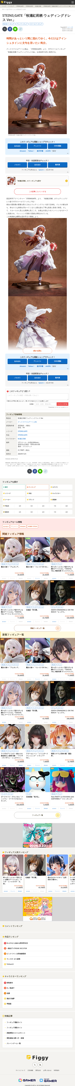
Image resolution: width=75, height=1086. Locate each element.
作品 (29, 493)
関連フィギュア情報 (13, 534)
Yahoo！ (31, 151)
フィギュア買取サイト (14, 1028)
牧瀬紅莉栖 (38, 6)
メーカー (6, 500)
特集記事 (7, 1016)
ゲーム (53, 607)
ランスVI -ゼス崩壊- (14, 959)
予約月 (6, 506)
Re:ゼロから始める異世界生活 (17, 943)
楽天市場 (40, 151)
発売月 (6, 512)
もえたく (41, 170)
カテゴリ (54, 487)
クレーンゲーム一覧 (14, 1043)
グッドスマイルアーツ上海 (27, 422)
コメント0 (70, 27)
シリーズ (6, 493)
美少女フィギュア (8, 24)
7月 (55, 506)
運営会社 (38, 1070)
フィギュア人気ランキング (15, 852)
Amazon (23, 151)
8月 (67, 506)
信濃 (8, 993)
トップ (4, 6)
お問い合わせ (47, 1070)
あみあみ (17, 146)
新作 (5, 487)
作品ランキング (10, 937)
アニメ (9, 564)
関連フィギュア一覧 (37, 628)
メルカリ (17, 165)
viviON (48, 151)
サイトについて (20, 1070)
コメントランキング (12, 926)
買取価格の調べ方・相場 (15, 1038)
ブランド (30, 500)
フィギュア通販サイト (14, 1022)
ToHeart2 (10, 964)
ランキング (31, 487)
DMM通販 (57, 146)
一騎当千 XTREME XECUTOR (17, 948)
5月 (32, 506)
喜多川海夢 (10, 999)
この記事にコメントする (37, 192)
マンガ (34, 607)
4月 (20, 506)
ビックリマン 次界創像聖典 (16, 954)
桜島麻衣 (10, 983)
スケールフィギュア (36, 24)
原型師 (53, 500)
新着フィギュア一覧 (13, 634)
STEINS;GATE (20, 6)
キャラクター (55, 493)
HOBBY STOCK (32, 526)
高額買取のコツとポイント (16, 1033)
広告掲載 (30, 1070)
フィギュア (11, 6)
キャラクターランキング (14, 976)
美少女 (3, 564)
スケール (15, 564)
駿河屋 (57, 165)
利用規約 (56, 1070)
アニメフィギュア (22, 24)
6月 (43, 506)
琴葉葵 (9, 1004)
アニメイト (37, 146)
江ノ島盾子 (10, 988)
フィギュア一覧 (37, 815)
